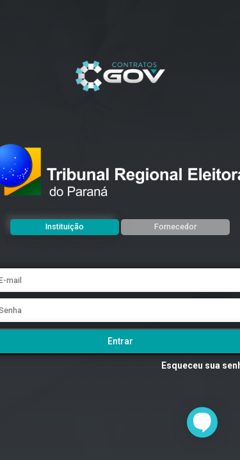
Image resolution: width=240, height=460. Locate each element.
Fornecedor (175, 226)
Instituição (64, 226)
